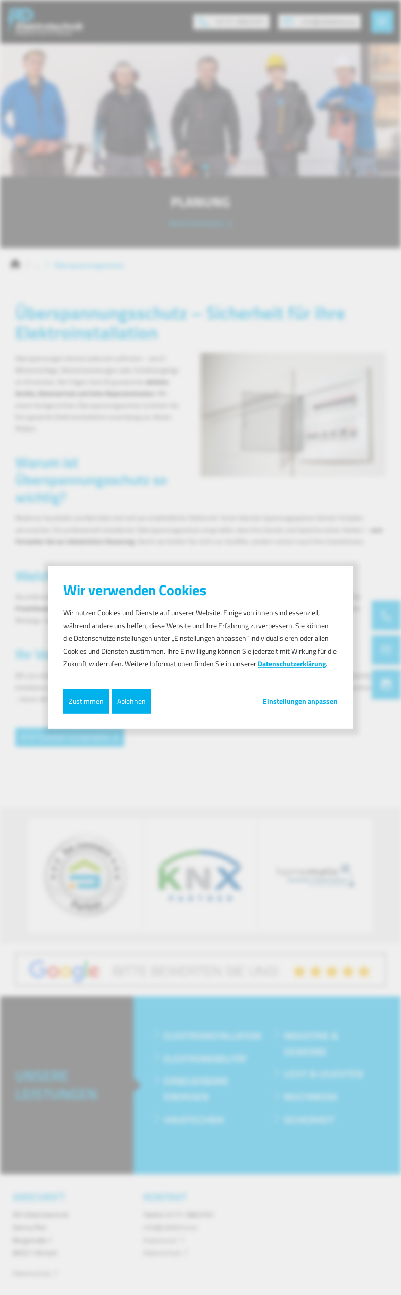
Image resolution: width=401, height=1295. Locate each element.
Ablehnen (131, 700)
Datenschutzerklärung (292, 663)
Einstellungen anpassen (300, 700)
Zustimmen (86, 700)
